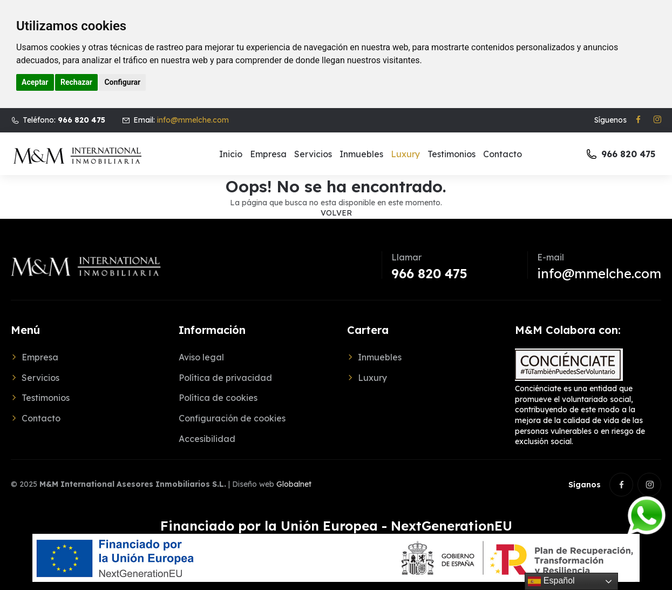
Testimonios (451, 154)
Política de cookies (218, 397)
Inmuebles (361, 154)
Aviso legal (201, 357)
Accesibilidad (207, 438)
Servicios (313, 154)
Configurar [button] (122, 82)
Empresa (268, 154)
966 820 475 (429, 273)
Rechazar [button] (76, 82)
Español (551, 581)
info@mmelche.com (193, 120)
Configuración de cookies (232, 418)
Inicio (230, 154)
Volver (336, 213)
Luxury (405, 154)
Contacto (502, 154)
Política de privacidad (225, 377)
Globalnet (293, 484)
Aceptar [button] (35, 82)
